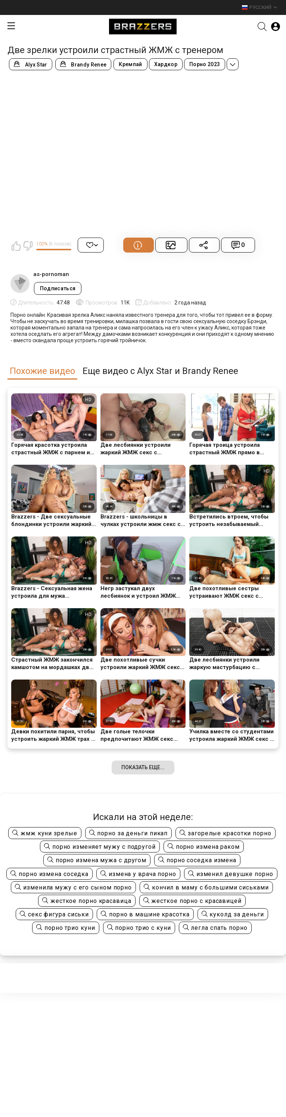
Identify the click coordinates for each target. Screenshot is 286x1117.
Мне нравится (16, 246)
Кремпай (130, 64)
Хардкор (165, 64)
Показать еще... (143, 767)
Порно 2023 (204, 64)
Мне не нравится (27, 246)
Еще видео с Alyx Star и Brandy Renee (160, 371)
